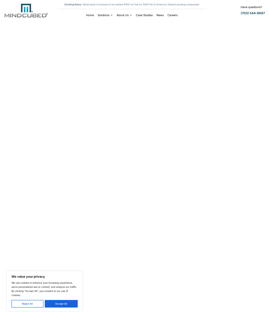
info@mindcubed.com (223, 294)
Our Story (85, 273)
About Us (123, 15)
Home (90, 15)
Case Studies (144, 15)
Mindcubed (37, 57)
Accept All (61, 303)
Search (236, 35)
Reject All (27, 303)
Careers (172, 15)
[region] (44, 291)
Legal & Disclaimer (210, 310)
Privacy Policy (233, 310)
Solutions (103, 15)
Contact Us (146, 279)
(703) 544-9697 (253, 13)
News (160, 15)
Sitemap (250, 310)
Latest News (70, 57)
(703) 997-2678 (219, 286)
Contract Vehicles (90, 279)
